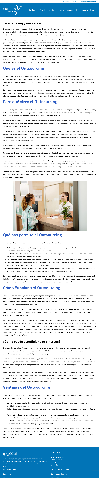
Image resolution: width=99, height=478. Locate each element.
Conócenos (7, 474)
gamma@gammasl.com (88, 1)
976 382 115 (75, 1)
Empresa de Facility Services (30, 434)
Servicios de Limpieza (59, 474)
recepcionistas (14, 96)
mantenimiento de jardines (67, 96)
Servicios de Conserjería (60, 477)
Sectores (6, 477)
